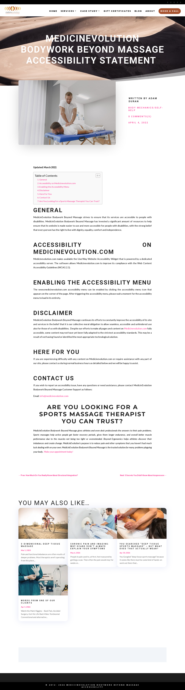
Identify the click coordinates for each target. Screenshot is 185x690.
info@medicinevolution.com (54, 396)
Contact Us (44, 197)
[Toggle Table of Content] (97, 175)
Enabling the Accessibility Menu (54, 186)
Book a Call (169, 11)
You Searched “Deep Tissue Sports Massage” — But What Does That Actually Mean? (141, 546)
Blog (138, 11)
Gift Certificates (117, 11)
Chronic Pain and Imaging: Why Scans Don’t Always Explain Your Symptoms (89, 546)
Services (67, 11)
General (43, 179)
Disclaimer (44, 190)
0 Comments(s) (140, 116)
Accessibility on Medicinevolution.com (57, 183)
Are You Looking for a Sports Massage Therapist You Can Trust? (69, 201)
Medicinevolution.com (135, 328)
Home (53, 11)
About (150, 11)
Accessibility (92, 687)
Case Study (89, 11)
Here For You (45, 194)
